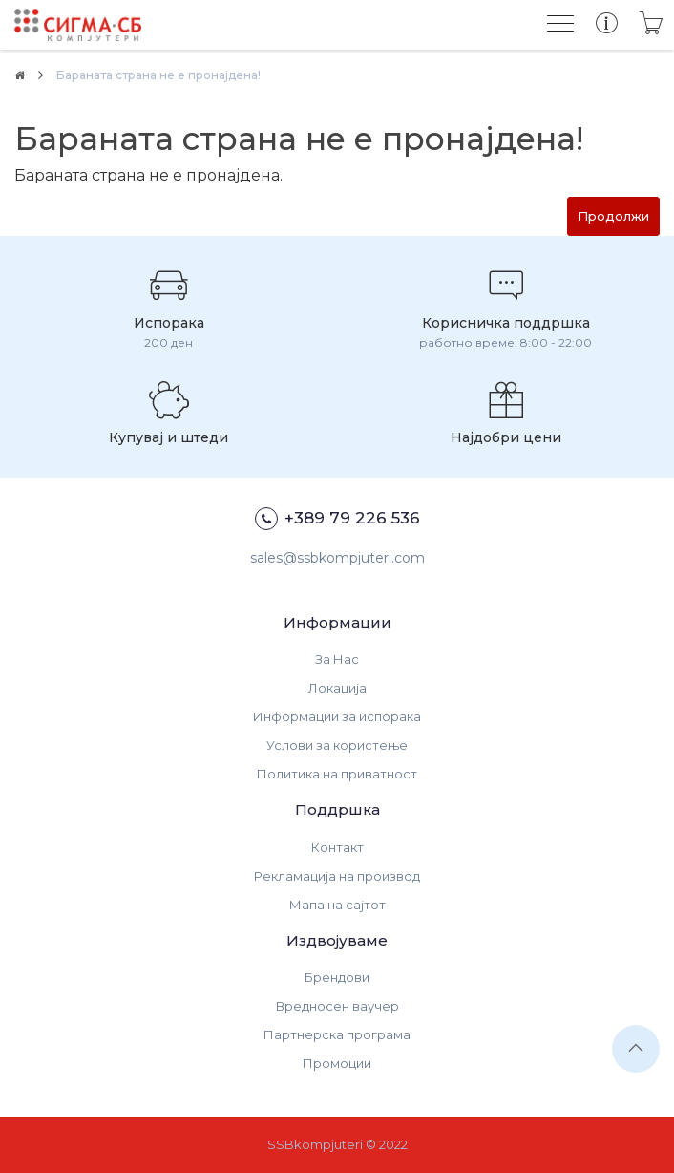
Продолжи (613, 216)
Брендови (337, 977)
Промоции (337, 1063)
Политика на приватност (337, 773)
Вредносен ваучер (337, 1005)
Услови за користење (337, 745)
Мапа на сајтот (337, 904)
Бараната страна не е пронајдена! (158, 75)
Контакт (337, 847)
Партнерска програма (337, 1034)
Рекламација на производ (337, 876)
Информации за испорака (337, 716)
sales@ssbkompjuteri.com (337, 557)
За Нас (337, 659)
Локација (337, 687)
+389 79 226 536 (337, 518)
